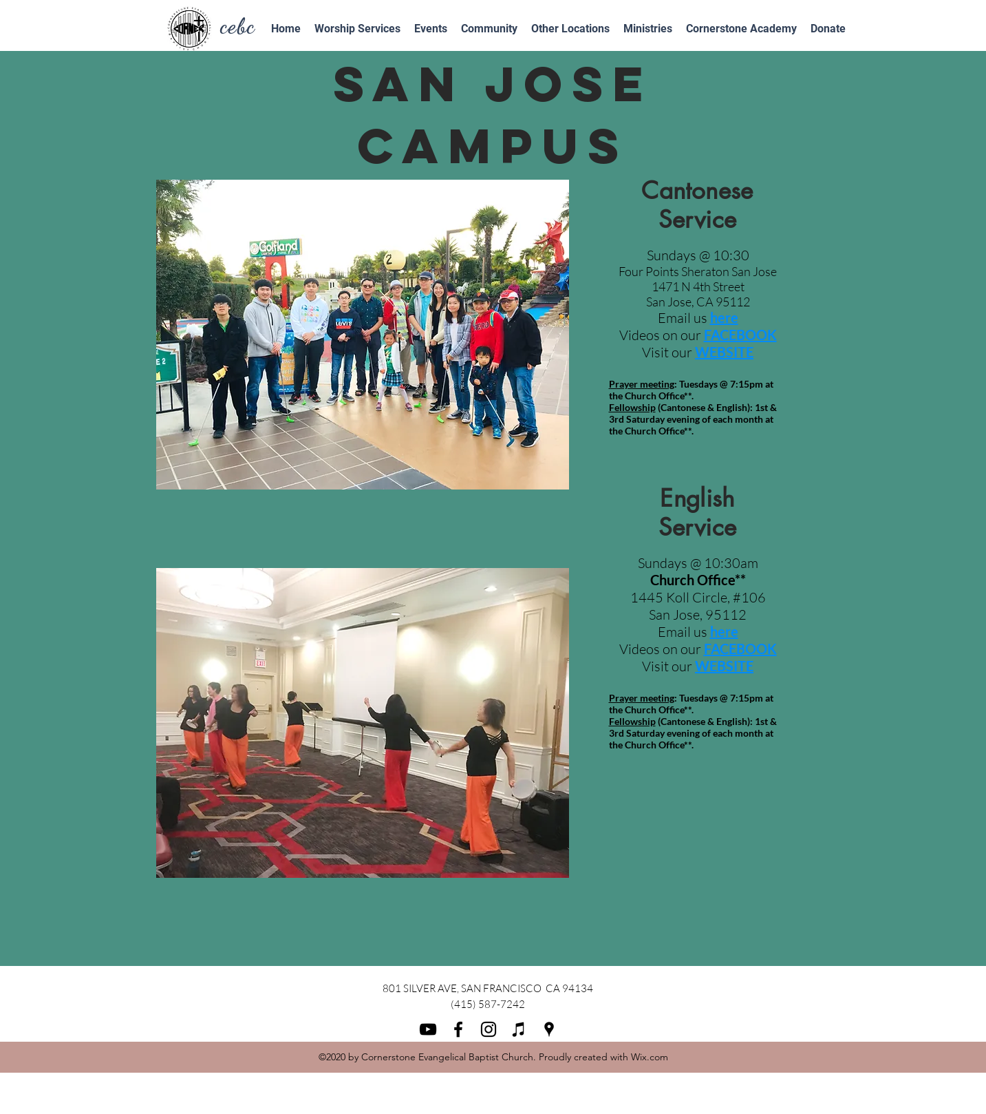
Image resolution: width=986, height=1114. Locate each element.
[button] (489, 29)
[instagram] (488, 1029)
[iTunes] (518, 1029)
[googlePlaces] (549, 1029)
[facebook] (458, 1029)
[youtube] (428, 1029)
